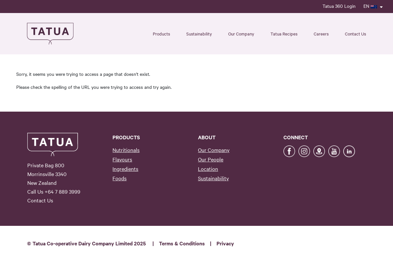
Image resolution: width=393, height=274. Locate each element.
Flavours (122, 159)
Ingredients (125, 168)
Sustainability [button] (199, 33)
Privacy (225, 243)
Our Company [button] (241, 33)
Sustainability (213, 178)
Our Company (213, 149)
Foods (119, 178)
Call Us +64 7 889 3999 (53, 191)
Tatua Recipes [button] (283, 33)
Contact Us (355, 33)
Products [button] (161, 33)
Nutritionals (125, 149)
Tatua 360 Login (339, 6)
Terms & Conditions (182, 243)
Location (208, 168)
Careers (321, 33)
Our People (210, 159)
